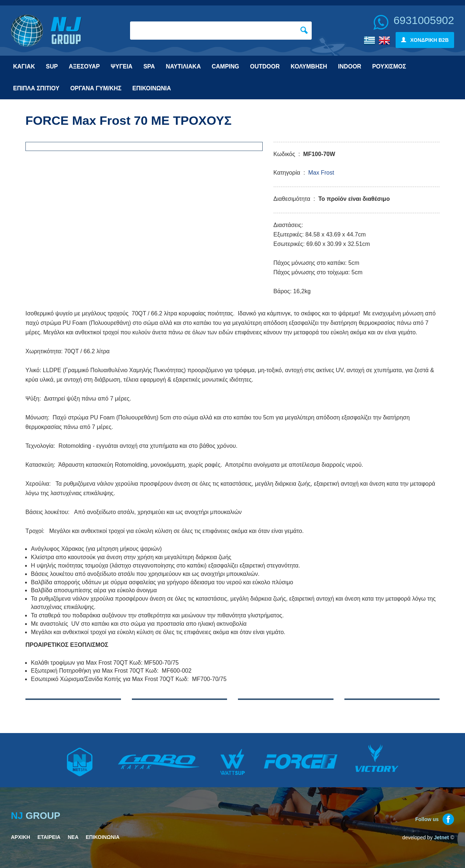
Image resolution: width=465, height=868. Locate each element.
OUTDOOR (265, 66)
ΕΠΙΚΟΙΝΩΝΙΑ (151, 88)
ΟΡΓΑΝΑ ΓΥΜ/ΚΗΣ (95, 88)
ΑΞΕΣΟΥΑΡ (84, 66)
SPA (149, 66)
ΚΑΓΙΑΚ (24, 66)
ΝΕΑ (73, 837)
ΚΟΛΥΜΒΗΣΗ (309, 66)
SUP (52, 66)
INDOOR (349, 66)
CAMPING (225, 66)
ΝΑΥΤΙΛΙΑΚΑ (183, 66)
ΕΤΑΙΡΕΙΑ (49, 837)
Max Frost (321, 173)
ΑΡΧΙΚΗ (20, 837)
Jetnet (441, 837)
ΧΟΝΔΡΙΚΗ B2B (425, 40)
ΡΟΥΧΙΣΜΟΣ (389, 66)
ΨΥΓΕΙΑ (122, 66)
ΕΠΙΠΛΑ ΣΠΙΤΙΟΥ (36, 88)
